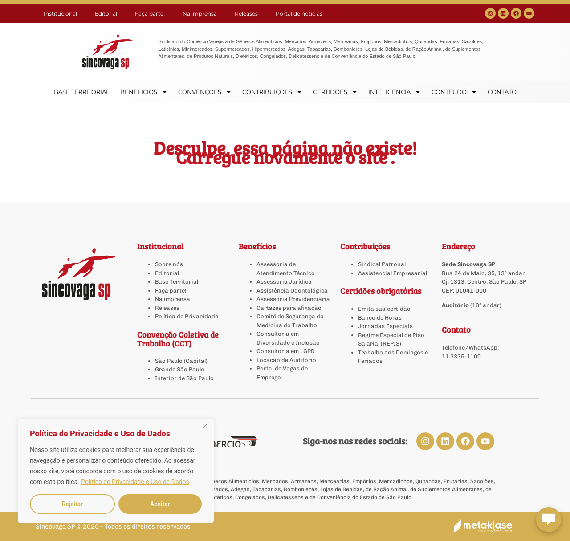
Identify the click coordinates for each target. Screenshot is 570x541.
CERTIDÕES (335, 91)
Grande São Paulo (179, 369)
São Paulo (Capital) (181, 361)
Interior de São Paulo (184, 378)
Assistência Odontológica (292, 290)
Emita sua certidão (384, 308)
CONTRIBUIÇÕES (272, 91)
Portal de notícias (299, 13)
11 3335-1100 (461, 356)
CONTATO (502, 91)
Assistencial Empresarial (392, 273)
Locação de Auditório (286, 360)
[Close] (204, 426)
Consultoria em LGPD (285, 351)
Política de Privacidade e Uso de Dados (135, 481)
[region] (116, 471)
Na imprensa (200, 13)
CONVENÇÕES (205, 91)
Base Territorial (176, 281)
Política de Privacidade (186, 316)
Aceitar (160, 504)
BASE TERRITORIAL (82, 91)
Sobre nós (169, 264)
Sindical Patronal (382, 264)
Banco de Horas (380, 317)
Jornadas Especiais (385, 326)
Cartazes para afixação (289, 308)
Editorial (106, 13)
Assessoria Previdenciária (293, 299)
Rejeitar (72, 504)
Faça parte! (150, 13)
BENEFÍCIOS (143, 91)
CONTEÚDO (454, 91)
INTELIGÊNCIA (394, 91)
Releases (246, 13)
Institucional (60, 13)
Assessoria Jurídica (284, 281)
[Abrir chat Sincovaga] (548, 519)
